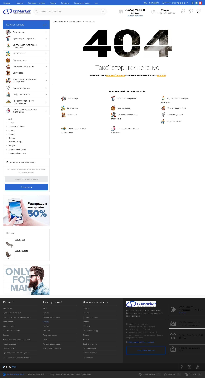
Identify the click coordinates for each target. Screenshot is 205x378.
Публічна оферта (89, 348)
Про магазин (88, 357)
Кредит (53, 3)
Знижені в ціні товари (16, 127)
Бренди (11, 123)
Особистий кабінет (90, 344)
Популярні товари (15, 142)
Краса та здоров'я (172, 115)
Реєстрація (154, 3)
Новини (86, 339)
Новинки (11, 138)
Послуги (11, 146)
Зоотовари (69, 115)
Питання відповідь (90, 353)
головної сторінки (115, 75)
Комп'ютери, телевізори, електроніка (124, 116)
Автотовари (69, 98)
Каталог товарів (26, 24)
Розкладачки (20, 240)
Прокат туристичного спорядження (73, 129)
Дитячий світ (69, 108)
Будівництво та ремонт (124, 98)
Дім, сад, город (120, 108)
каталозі (161, 75)
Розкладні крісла (21, 251)
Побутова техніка (171, 121)
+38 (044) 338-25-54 (135, 10)
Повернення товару (81, 3)
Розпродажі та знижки (17, 153)
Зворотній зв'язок (146, 350)
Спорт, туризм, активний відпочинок (125, 129)
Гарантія (19, 3)
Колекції (11, 134)
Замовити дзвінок (135, 16)
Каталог (11, 130)
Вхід (145, 3)
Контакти (65, 3)
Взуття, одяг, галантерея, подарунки (175, 100)
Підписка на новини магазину (20, 162)
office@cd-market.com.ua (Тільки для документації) (69, 374)
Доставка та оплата (36, 3)
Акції (10, 119)
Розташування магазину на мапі (140, 342)
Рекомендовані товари (17, 149)
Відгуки (86, 335)
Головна (6, 3)
